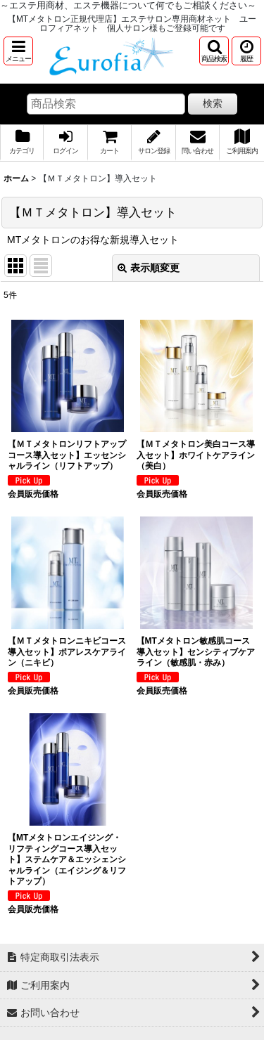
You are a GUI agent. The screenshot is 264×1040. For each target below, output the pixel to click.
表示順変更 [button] (149, 267)
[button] (18, 51)
